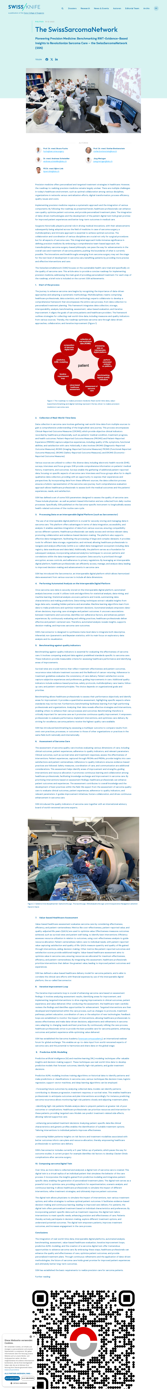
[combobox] (31, 1337)
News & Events (101, 8)
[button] (20, 1373)
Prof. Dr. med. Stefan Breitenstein (109, 148)
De (156, 8)
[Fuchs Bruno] (38, 150)
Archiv (146, 8)
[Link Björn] (38, 170)
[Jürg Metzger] (88, 160)
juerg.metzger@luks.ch (102, 161)
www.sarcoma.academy (90, 1038)
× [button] (34, 1336)
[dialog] (19, 1360)
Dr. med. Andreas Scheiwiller (56, 158)
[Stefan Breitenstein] (88, 150)
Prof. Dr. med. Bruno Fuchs (55, 148)
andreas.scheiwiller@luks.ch (55, 161)
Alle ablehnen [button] (28, 1378)
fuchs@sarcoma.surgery (53, 151)
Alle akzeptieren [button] (12, 1378)
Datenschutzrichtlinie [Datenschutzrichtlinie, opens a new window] (12, 1370)
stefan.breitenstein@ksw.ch (105, 151)
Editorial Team (132, 8)
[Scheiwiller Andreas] (38, 160)
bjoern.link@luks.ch (51, 171)
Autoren (117, 8)
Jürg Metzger (99, 158)
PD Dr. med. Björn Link (53, 168)
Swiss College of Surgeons (34, 13)
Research (85, 8)
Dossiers (72, 8)
